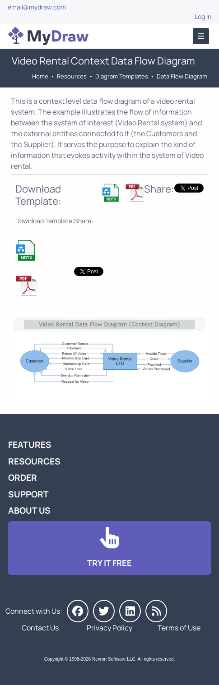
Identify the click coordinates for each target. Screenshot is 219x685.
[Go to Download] (109, 548)
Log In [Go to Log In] (203, 16)
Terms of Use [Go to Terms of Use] (179, 628)
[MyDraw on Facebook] (78, 611)
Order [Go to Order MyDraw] (22, 477)
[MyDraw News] (156, 611)
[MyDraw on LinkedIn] (130, 611)
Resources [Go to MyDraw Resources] (72, 76)
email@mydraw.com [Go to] (37, 7)
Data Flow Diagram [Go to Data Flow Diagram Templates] (182, 76)
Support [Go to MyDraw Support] (28, 494)
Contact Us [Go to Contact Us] (40, 628)
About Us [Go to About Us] (29, 510)
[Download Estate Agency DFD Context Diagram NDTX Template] (111, 195)
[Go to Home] (48, 36)
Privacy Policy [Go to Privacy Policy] (109, 628)
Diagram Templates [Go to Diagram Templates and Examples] (121, 76)
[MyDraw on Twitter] (104, 611)
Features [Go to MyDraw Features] (29, 445)
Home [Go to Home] (40, 76)
